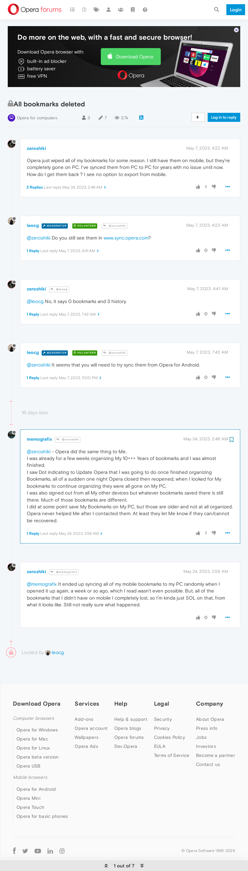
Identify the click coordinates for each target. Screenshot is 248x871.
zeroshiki (36, 128)
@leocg (59, 269)
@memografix (64, 552)
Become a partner (215, 735)
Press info (206, 708)
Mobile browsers (30, 757)
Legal (162, 683)
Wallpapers (86, 717)
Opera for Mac (32, 719)
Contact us (208, 744)
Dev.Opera (126, 726)
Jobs (201, 717)
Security (163, 699)
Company (209, 683)
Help (120, 683)
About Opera (210, 699)
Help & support (130, 699)
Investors (206, 726)
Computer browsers (33, 698)
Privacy (162, 708)
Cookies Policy (169, 717)
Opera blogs (127, 708)
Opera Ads (86, 726)
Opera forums (129, 717)
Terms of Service (172, 735)
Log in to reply (224, 97)
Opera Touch (30, 787)
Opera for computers (37, 98)
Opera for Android (36, 769)
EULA (159, 726)
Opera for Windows (37, 710)
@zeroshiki (114, 206)
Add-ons (84, 699)
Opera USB (28, 746)
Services (87, 683)
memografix (39, 419)
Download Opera (134, 37)
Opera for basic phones (42, 796)
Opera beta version (37, 737)
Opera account (91, 708)
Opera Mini (28, 778)
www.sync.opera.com (126, 218)
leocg (33, 205)
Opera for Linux (33, 728)
